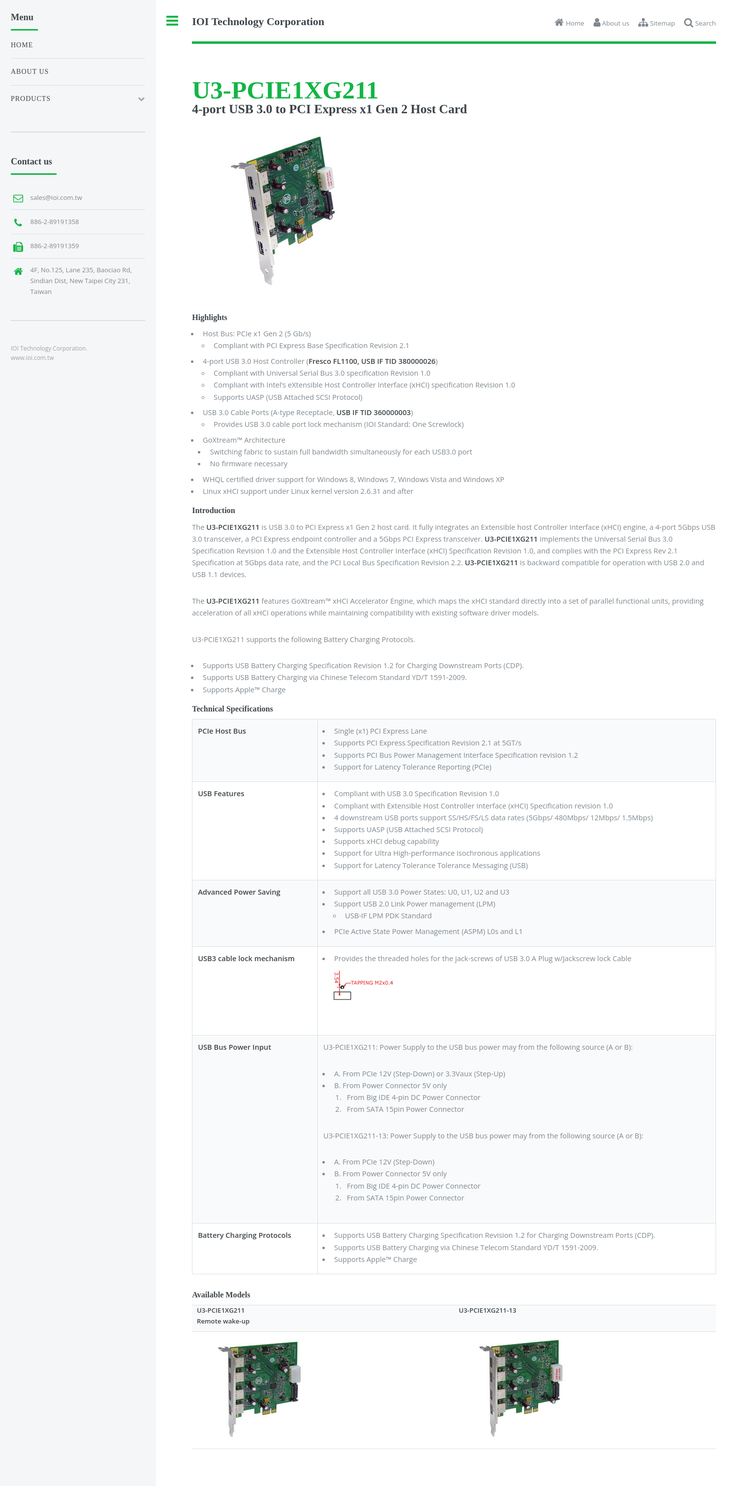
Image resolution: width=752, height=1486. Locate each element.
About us (30, 71)
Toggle (172, 20)
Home (22, 45)
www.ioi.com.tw (32, 357)
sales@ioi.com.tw (56, 197)
